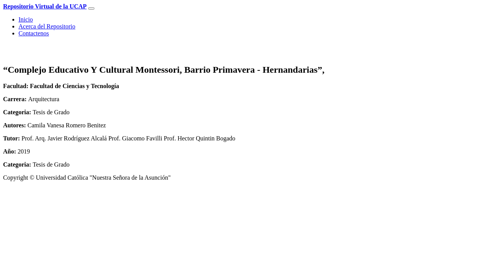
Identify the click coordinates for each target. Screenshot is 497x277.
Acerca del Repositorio (47, 26)
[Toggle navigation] (91, 8)
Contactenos (33, 33)
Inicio (25, 19)
